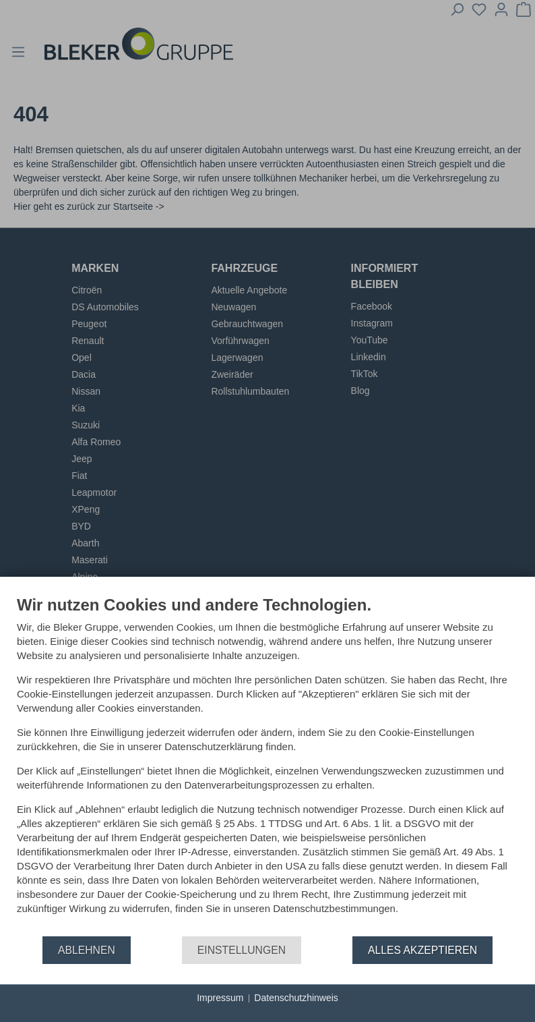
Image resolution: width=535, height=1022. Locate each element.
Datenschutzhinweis (296, 997)
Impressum (220, 997)
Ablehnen (86, 950)
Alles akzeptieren (422, 950)
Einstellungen (241, 950)
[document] (267, 765)
